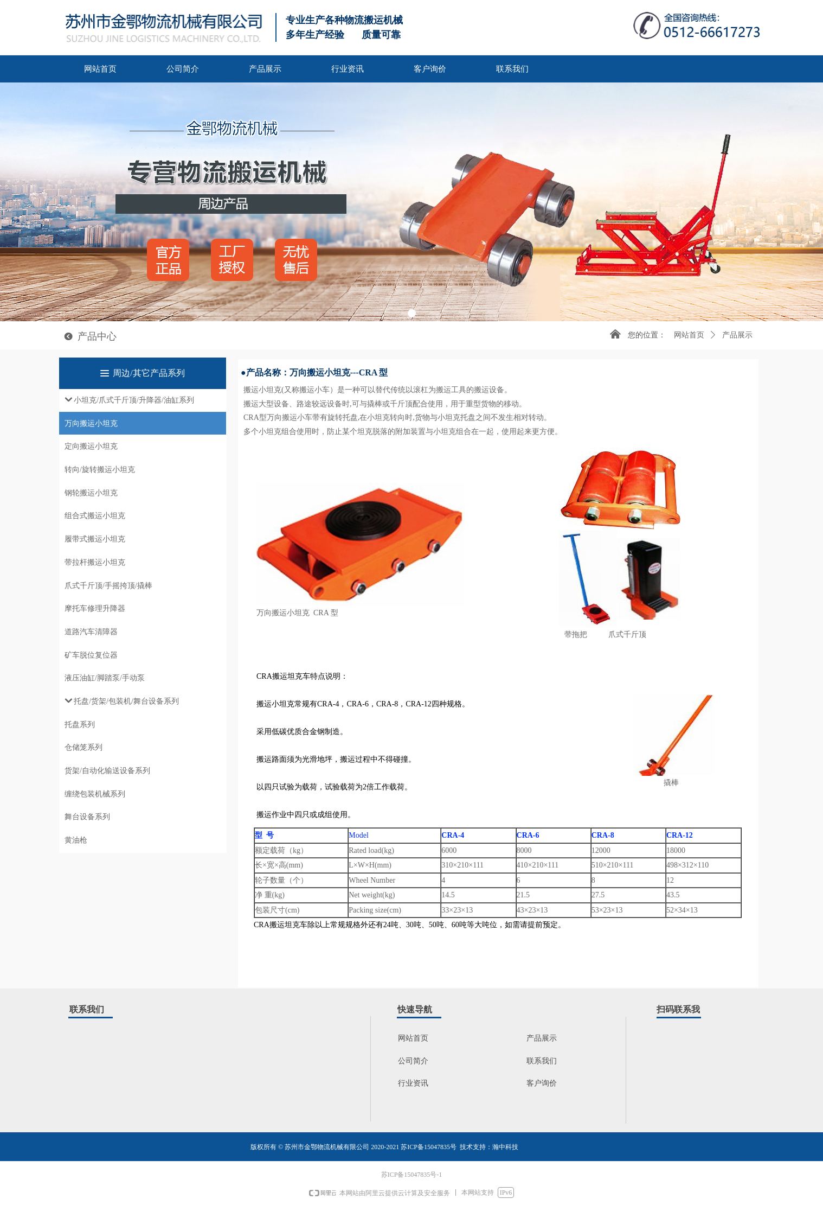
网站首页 (689, 335)
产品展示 (737, 335)
